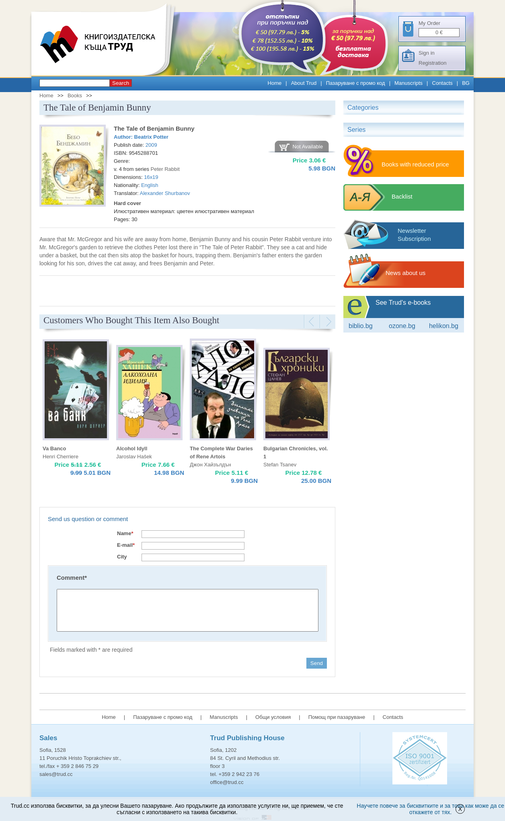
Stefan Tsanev (279, 465)
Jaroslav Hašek (134, 457)
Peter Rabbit (165, 169)
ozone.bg (402, 325)
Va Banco (54, 448)
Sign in (427, 53)
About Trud (304, 83)
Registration (432, 63)
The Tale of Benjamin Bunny (154, 128)
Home (275, 83)
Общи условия (273, 717)
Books (75, 95)
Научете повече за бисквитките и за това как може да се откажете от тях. (430, 809)
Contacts (442, 83)
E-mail (126, 545)
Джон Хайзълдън (210, 465)
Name (125, 533)
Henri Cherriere (60, 457)
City (122, 557)
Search (120, 83)
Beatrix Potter (151, 137)
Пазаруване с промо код (355, 83)
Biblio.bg (361, 325)
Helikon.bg (443, 325)
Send (316, 663)
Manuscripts (408, 83)
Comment (72, 577)
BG (466, 83)
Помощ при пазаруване (336, 717)
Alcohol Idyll (131, 448)
